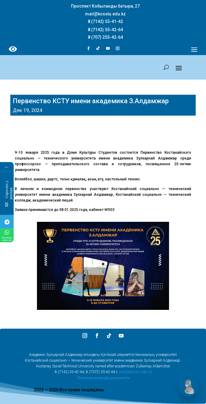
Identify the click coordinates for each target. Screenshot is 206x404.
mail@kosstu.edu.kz (135, 372)
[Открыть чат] (189, 387)
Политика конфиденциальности (103, 378)
